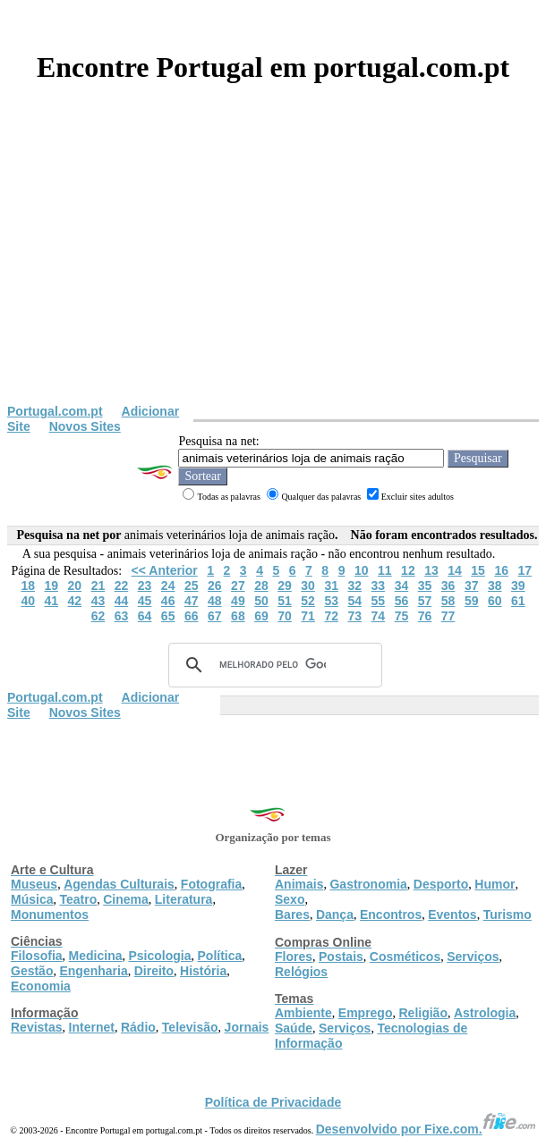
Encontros (391, 914)
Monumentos (50, 914)
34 (402, 585)
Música (32, 899)
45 (145, 601)
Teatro (78, 899)
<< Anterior (165, 570)
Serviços (473, 956)
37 (472, 585)
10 (361, 570)
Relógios (301, 972)
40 (28, 601)
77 (448, 616)
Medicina (96, 955)
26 (215, 585)
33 (378, 585)
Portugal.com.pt (55, 411)
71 (308, 616)
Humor (494, 884)
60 (495, 601)
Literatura (184, 899)
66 (191, 616)
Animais (299, 884)
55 (378, 601)
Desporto (441, 884)
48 (215, 601)
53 (331, 601)
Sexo (289, 899)
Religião (422, 1013)
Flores (293, 956)
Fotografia (211, 884)
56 (402, 601)
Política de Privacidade (273, 1102)
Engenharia (93, 971)
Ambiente (303, 1013)
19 (51, 585)
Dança (335, 914)
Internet (92, 1027)
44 (122, 601)
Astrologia (485, 1013)
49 (238, 601)
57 (425, 601)
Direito (154, 971)
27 (238, 585)
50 (261, 601)
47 (191, 601)
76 (425, 616)
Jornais (247, 1027)
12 (408, 570)
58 (448, 601)
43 (98, 601)
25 (191, 585)
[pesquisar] (272, 665)
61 (518, 601)
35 (425, 585)
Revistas (37, 1027)
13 (431, 570)
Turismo (507, 914)
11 (385, 570)
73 (354, 616)
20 (75, 585)
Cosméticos (405, 956)
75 (402, 616)
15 (478, 570)
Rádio (138, 1027)
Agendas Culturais (119, 884)
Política (220, 955)
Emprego (365, 1013)
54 (354, 601)
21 (98, 585)
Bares (292, 914)
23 (145, 585)
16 (501, 570)
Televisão (190, 1027)
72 (331, 616)
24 (168, 585)
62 (98, 616)
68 (238, 616)
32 (354, 585)
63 (122, 616)
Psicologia (159, 955)
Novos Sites (85, 426)
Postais (341, 956)
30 (308, 585)
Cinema (126, 899)
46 (168, 601)
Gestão (32, 971)
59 (472, 601)
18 (28, 585)
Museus (34, 884)
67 (215, 616)
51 (284, 601)
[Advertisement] (273, 270)
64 (145, 616)
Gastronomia (367, 884)
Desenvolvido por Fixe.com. (426, 1129)
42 (75, 601)
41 (51, 601)
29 (284, 585)
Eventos (452, 914)
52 (308, 601)
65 (168, 616)
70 (284, 616)
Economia (41, 986)
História (203, 971)
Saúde (293, 1028)
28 (261, 585)
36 (448, 585)
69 (261, 616)
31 (331, 585)
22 (122, 585)
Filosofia (37, 955)
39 (518, 585)
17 (524, 570)
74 (378, 616)
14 (455, 570)
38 (495, 585)
